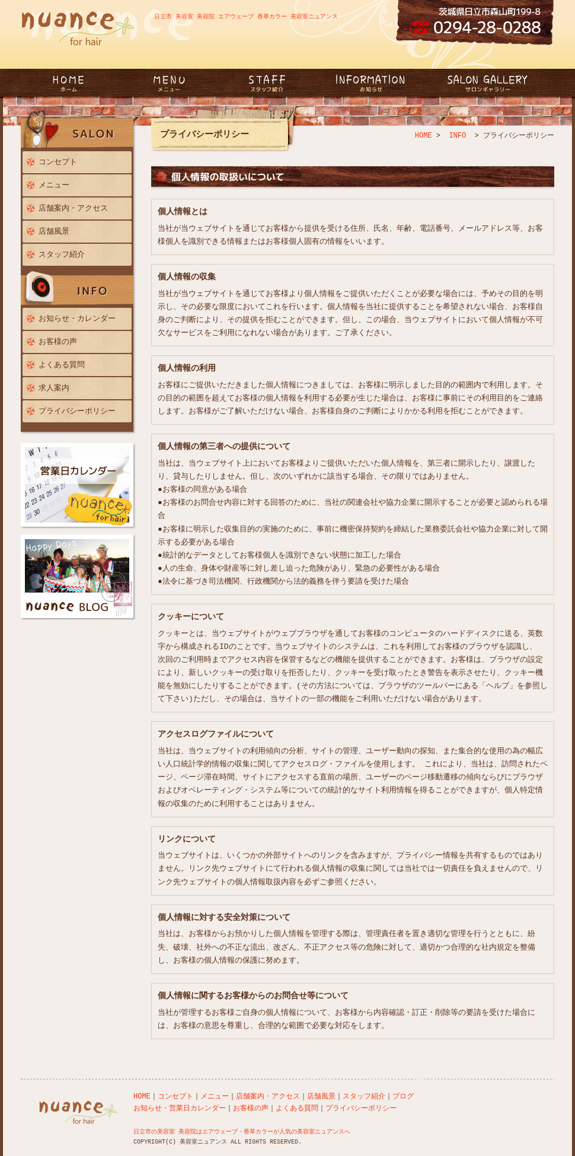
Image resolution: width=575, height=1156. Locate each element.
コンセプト (58, 162)
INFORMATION (370, 83)
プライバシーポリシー (77, 411)
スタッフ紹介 (62, 254)
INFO (78, 286)
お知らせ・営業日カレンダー (179, 1108)
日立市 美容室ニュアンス (78, 89)
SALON (78, 130)
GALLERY (486, 83)
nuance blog (78, 577)
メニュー (54, 185)
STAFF (267, 83)
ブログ (403, 1096)
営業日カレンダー (78, 486)
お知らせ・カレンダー (77, 318)
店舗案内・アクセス (73, 208)
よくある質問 (62, 364)
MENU (174, 83)
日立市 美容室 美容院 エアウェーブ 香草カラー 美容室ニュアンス (246, 16)
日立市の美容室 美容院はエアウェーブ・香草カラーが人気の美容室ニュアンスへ (241, 1132)
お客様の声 (58, 341)
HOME (423, 135)
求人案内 (54, 388)
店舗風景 (54, 231)
